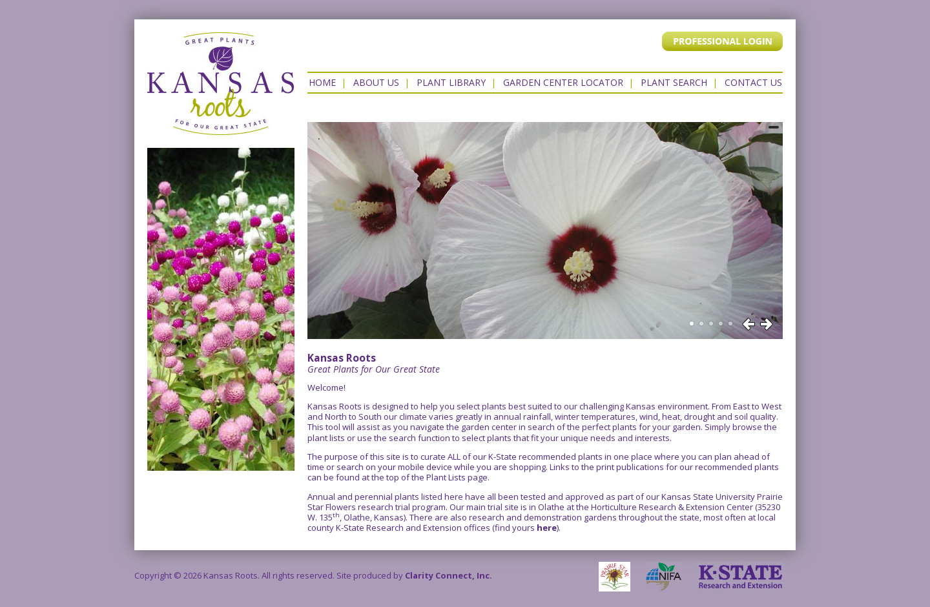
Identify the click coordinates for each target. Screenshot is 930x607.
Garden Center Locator (563, 82)
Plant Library (451, 82)
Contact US (753, 82)
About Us (376, 82)
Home (322, 82)
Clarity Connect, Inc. (448, 575)
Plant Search (674, 82)
